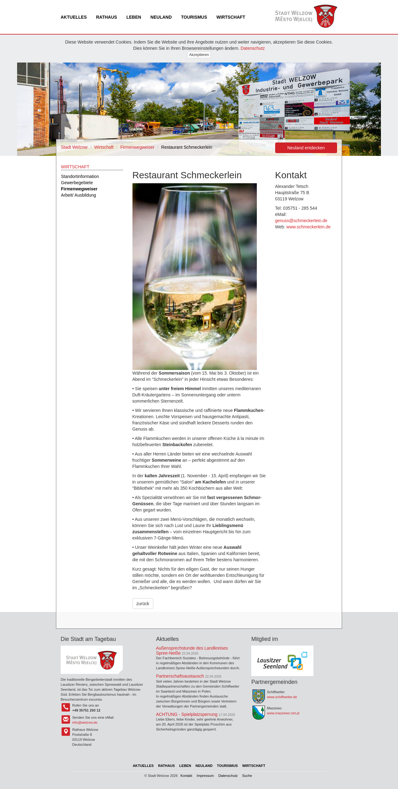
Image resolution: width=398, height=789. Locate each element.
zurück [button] (143, 603)
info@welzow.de (84, 722)
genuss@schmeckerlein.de (301, 220)
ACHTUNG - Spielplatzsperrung (187, 714)
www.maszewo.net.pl (283, 713)
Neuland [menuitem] (161, 17)
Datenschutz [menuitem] (228, 775)
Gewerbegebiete (77, 182)
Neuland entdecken (306, 147)
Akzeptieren (199, 55)
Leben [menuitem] (133, 17)
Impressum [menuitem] (205, 775)
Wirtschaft (103, 147)
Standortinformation (80, 176)
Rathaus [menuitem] (106, 17)
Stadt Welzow (74, 147)
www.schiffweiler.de (282, 697)
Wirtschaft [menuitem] (230, 17)
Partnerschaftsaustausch (180, 676)
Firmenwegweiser (137, 147)
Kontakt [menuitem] (186, 775)
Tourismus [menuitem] (194, 17)
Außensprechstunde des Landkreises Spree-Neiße (192, 650)
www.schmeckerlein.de (308, 226)
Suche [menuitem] (247, 775)
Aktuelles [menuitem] (74, 17)
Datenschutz (253, 48)
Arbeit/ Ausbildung (78, 195)
